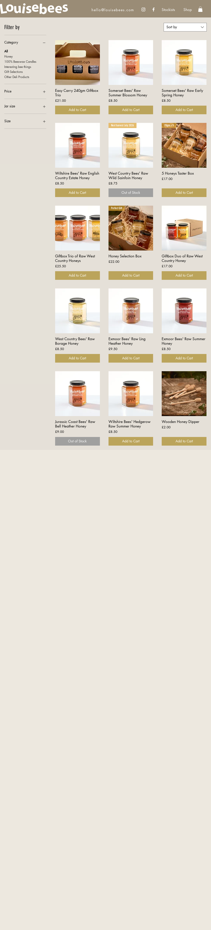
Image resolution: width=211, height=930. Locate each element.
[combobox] (185, 27)
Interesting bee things (17, 66)
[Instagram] (143, 9)
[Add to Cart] (77, 110)
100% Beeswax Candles (20, 61)
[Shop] (187, 10)
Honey (8, 56)
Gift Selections (13, 71)
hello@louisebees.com (113, 10)
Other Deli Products (16, 76)
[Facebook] (153, 9)
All (6, 51)
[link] (200, 9)
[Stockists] (168, 10)
